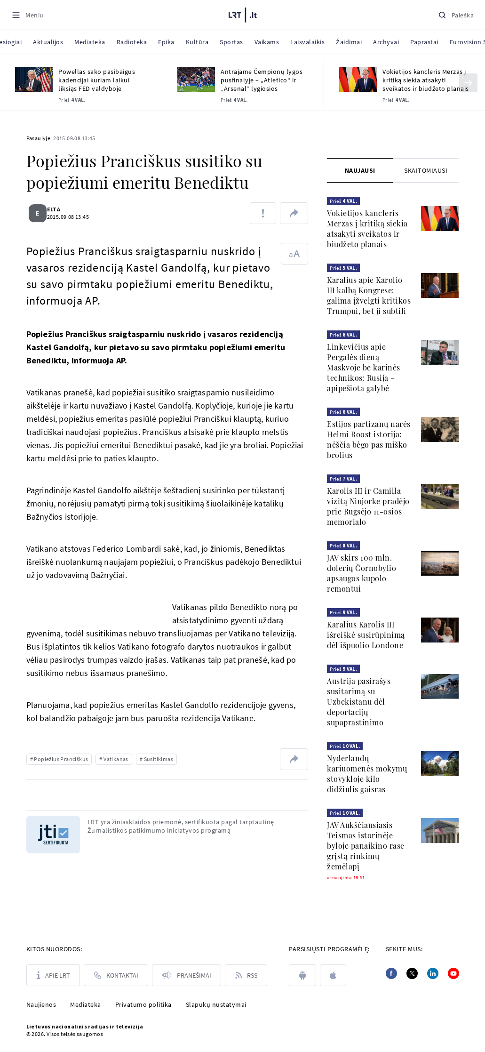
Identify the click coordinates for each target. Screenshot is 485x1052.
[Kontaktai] (116, 975)
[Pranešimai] (186, 975)
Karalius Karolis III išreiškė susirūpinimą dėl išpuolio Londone (366, 634)
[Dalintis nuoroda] (294, 213)
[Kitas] (468, 82)
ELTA (59, 209)
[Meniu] (27, 15)
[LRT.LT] (243, 13)
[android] (302, 975)
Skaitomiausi (425, 170)
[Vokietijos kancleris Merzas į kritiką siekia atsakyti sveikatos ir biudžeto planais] (358, 79)
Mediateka (85, 1004)
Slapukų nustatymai (216, 1004)
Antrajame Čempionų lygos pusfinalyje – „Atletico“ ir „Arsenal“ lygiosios (261, 80)
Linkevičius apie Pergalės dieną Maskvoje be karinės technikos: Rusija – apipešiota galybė (363, 367)
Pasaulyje (38, 138)
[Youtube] (453, 973)
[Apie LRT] (53, 975)
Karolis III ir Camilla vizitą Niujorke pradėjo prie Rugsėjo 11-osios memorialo (368, 506)
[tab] (360, 170)
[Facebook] (391, 973)
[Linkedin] (432, 973)
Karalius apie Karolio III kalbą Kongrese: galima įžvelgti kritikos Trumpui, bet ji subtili (369, 295)
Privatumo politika (143, 1004)
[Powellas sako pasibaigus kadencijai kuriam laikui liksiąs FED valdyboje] (34, 79)
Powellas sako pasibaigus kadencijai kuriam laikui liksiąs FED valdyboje (96, 80)
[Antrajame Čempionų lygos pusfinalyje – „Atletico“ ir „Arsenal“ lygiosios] (196, 79)
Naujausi (360, 170)
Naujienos (41, 1004)
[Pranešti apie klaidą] (263, 213)
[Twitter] (412, 973)
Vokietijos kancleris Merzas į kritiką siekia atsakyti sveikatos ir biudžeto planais (425, 80)
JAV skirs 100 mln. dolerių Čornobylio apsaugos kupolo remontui (361, 573)
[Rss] (246, 975)
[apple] (333, 975)
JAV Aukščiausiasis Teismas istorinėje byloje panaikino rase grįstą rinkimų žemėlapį (366, 845)
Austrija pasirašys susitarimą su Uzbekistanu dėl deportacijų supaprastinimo (358, 701)
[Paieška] (455, 15)
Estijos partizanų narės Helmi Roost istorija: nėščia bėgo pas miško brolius (369, 439)
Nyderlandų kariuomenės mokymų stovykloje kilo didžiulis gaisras (367, 773)
